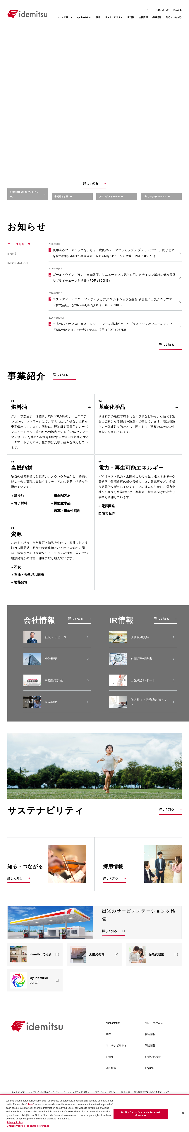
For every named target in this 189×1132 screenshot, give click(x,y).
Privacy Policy (15, 1122)
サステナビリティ (116, 1062)
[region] (94, 1113)
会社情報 (111, 1084)
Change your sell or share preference (28, 1125)
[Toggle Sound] (176, 107)
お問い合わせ (162, 10)
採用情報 (150, 1051)
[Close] (183, 1113)
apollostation (113, 1039)
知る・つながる (154, 1039)
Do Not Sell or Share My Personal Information (140, 1114)
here (30, 1104)
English (177, 10)
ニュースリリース (64, 17)
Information (17, 281)
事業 (108, 1051)
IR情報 (11, 271)
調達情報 (150, 1062)
